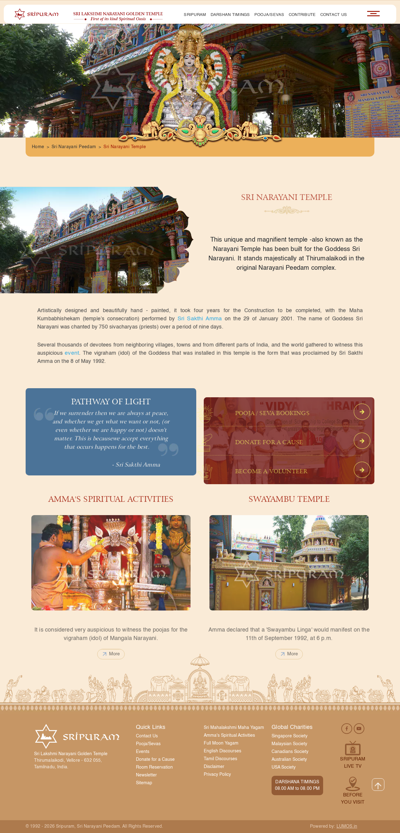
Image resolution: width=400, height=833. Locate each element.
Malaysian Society (289, 744)
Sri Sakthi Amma (200, 318)
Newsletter (146, 775)
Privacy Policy (217, 774)
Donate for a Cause (155, 759)
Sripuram (195, 15)
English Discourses (222, 751)
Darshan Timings (230, 15)
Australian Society (289, 759)
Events (142, 752)
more (111, 667)
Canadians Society (290, 752)
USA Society (284, 767)
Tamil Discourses (220, 759)
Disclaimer (214, 767)
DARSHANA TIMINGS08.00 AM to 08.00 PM (297, 785)
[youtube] (359, 728)
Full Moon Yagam (221, 743)
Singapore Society (290, 736)
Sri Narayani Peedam (74, 147)
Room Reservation (154, 767)
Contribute (302, 15)
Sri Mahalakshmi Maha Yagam (234, 727)
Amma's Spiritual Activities (229, 735)
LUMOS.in (347, 826)
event (90, 353)
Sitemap (144, 783)
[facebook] (346, 728)
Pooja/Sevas (269, 15)
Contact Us (333, 15)
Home (38, 147)
